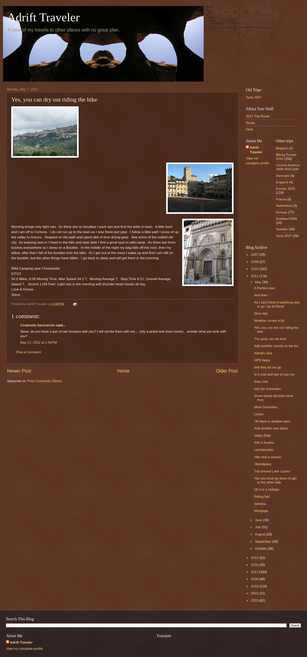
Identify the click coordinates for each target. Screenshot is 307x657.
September (263, 541)
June (259, 520)
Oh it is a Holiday (266, 489)
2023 (255, 600)
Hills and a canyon (267, 457)
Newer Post (19, 371)
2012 (255, 276)
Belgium (282, 148)
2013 (255, 558)
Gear (249, 129)
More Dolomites (265, 407)
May (258, 282)
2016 (255, 565)
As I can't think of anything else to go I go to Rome (277, 304)
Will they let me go (267, 367)
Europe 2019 (285, 189)
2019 (255, 586)
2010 (255, 269)
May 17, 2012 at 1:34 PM (38, 342)
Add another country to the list (276, 346)
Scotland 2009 (286, 219)
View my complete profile (24, 649)
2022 (255, 593)
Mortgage (261, 511)
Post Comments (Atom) (44, 381)
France (281, 199)
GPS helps (262, 360)
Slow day (260, 313)
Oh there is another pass (272, 421)
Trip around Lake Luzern (272, 471)
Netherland (284, 206)
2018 (255, 579)
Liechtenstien (264, 450)
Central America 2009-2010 (288, 167)
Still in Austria (264, 443)
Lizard (258, 414)
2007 (255, 255)
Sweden (282, 229)
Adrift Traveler (43, 17)
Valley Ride (262, 436)
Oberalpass (262, 464)
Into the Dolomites (267, 389)
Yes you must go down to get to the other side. (275, 480)
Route (250, 123)
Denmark (282, 176)
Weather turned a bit (269, 321)
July (258, 527)
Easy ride (261, 382)
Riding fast (262, 497)
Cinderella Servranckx (37, 325)
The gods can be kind (270, 339)
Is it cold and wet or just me (274, 374)
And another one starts (271, 428)
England (282, 182)
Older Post (227, 371)
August (260, 534)
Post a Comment (28, 352)
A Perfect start (264, 288)
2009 (255, 262)
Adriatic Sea (263, 353)
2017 (255, 572)
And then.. (261, 295)
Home (123, 371)
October (261, 548)
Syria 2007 (254, 97)
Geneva (260, 504)
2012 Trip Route (257, 116)
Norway (281, 212)
